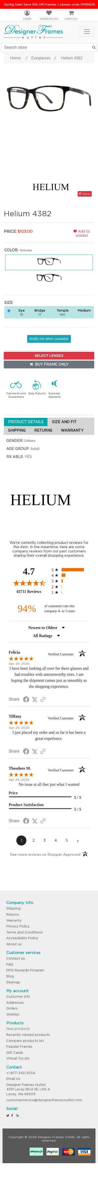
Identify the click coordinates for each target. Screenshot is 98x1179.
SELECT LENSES (48, 356)
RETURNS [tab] (43, 430)
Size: (8, 303)
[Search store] (49, 47)
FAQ (9, 964)
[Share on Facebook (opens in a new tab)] (26, 700)
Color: (11, 250)
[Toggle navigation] (87, 32)
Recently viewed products (28, 1035)
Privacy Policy (18, 926)
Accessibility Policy (22, 938)
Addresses (15, 1002)
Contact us (15, 958)
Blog (10, 976)
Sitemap (13, 982)
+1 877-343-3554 (20, 1073)
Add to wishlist (81, 233)
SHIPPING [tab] (17, 430)
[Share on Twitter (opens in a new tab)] (35, 700)
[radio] (70, 569)
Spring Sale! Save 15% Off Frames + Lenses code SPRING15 (49, 4)
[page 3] (44, 840)
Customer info (18, 996)
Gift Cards (14, 1052)
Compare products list (25, 1041)
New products (18, 1029)
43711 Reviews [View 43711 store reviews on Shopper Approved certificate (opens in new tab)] (32, 591)
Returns (12, 914)
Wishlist (12, 1014)
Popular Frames (19, 1046)
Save (84, 193)
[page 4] (56, 840)
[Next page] (78, 840)
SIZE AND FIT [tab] (64, 422)
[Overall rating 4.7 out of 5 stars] (29, 583)
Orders (12, 1008)
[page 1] (21, 840)
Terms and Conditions (24, 932)
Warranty (14, 920)
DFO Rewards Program (25, 970)
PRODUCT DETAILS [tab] (25, 422)
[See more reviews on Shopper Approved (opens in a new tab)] (43, 700)
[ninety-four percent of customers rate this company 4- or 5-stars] (49, 608)
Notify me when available (49, 339)
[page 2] (33, 840)
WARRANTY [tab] (72, 430)
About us (14, 944)
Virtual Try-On (18, 1058)
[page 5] (67, 840)
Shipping (13, 908)
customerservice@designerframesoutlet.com (44, 1100)
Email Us (13, 1079)
